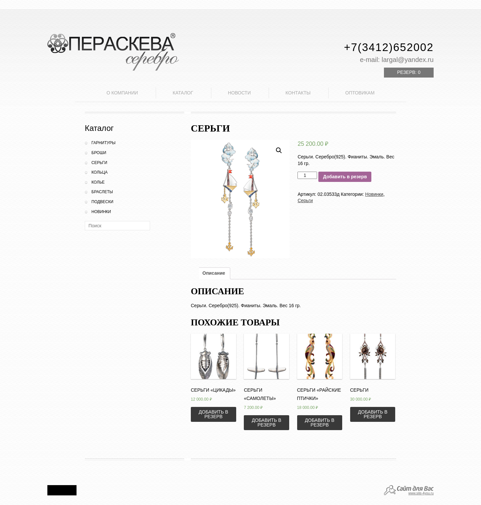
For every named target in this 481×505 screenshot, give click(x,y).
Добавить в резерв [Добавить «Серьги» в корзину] (373, 414)
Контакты (298, 92)
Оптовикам (359, 92)
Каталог (183, 92)
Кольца (99, 172)
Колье (98, 182)
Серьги (99, 162)
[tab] (213, 273)
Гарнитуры (103, 142)
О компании (122, 92)
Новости (239, 92)
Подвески (102, 201)
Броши (98, 152)
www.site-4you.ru (421, 493)
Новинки (101, 211)
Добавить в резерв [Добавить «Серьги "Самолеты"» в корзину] (266, 422)
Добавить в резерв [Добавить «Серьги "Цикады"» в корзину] (213, 414)
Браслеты (102, 192)
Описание (213, 273)
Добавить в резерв (345, 176)
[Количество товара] (307, 175)
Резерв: (408, 72)
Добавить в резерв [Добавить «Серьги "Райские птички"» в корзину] (319, 422)
